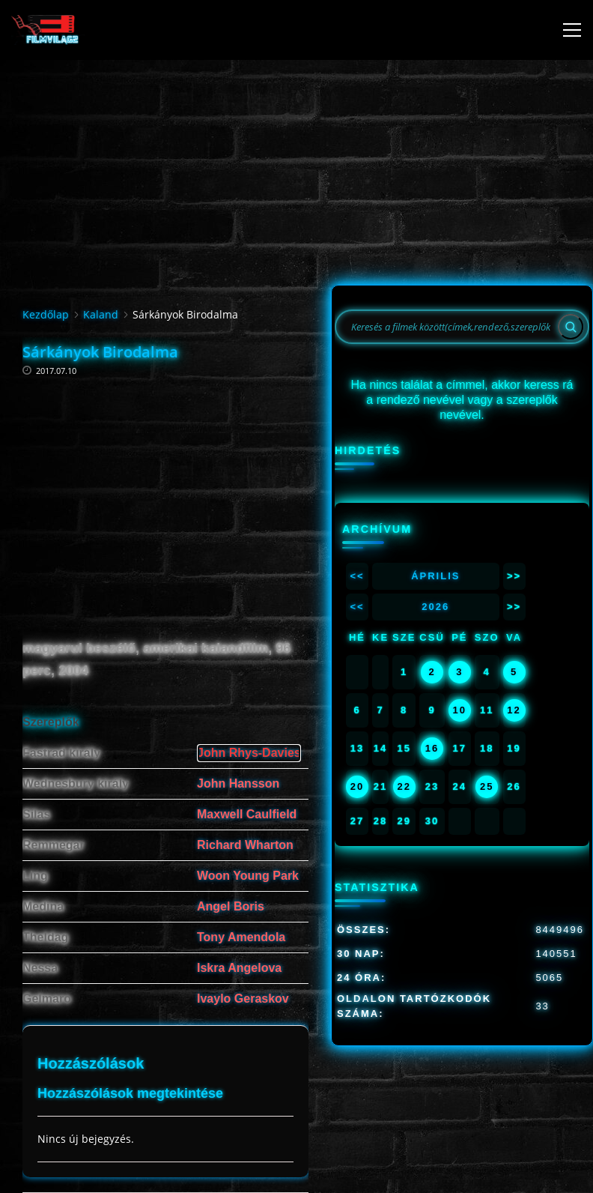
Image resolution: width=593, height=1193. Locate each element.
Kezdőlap (45, 314)
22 (403, 786)
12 (513, 710)
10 (459, 710)
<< (357, 576)
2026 (435, 606)
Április (435, 576)
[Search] (570, 326)
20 (357, 786)
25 (486, 786)
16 (432, 748)
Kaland (100, 314)
